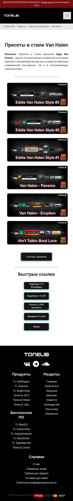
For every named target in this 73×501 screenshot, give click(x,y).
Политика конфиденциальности (36, 482)
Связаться (51, 413)
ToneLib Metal (21, 399)
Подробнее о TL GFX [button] (36, 296)
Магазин (51, 395)
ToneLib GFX (21, 395)
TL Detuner (21, 386)
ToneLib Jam (21, 404)
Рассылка (52, 409)
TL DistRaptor (21, 381)
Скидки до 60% (47, 2)
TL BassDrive (21, 438)
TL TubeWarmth (21, 443)
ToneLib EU (52, 386)
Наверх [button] (36, 327)
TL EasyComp (21, 429)
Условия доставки (36, 478)
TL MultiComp (21, 390)
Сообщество (52, 404)
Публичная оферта (36, 473)
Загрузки (51, 390)
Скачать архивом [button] (36, 256)
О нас (36, 464)
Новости (51, 399)
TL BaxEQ (21, 424)
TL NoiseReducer (21, 433)
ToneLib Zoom (21, 447)
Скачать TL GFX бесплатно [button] (36, 306)
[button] (36, 316)
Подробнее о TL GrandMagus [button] (36, 285)
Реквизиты (30, 495)
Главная (51, 381)
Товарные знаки (36, 468)
